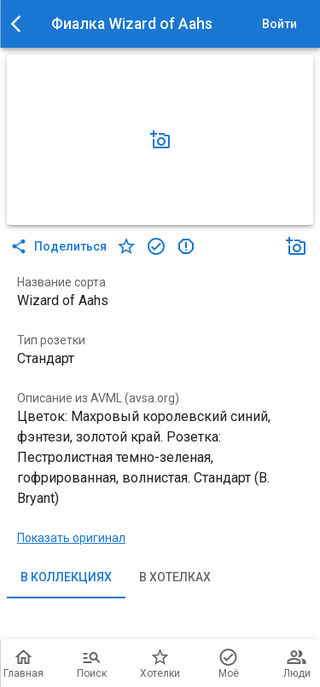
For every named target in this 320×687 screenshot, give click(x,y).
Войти (279, 24)
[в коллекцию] (156, 246)
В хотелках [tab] (174, 577)
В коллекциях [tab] (66, 577)
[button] (160, 140)
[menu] (20, 24)
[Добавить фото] (160, 140)
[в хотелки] (126, 246)
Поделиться (60, 246)
